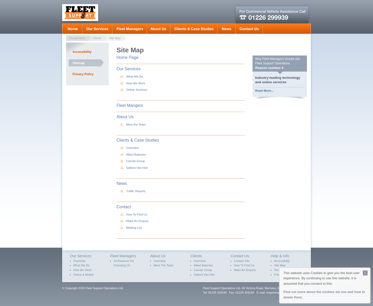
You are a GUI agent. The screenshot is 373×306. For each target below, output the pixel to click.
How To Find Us (136, 214)
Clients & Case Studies (194, 29)
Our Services (97, 29)
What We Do (134, 76)
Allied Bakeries (136, 154)
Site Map (114, 38)
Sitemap (79, 63)
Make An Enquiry (137, 220)
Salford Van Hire (137, 167)
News (227, 29)
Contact (124, 207)
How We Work (135, 83)
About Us (158, 29)
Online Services (136, 89)
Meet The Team (164, 265)
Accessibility (82, 52)
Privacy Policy (83, 74)
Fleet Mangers (129, 29)
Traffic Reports (136, 191)
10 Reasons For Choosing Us (123, 263)
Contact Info (241, 260)
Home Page (128, 57)
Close (365, 272)
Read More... (264, 91)
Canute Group (135, 161)
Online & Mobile (83, 274)
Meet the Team (136, 124)
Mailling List (134, 227)
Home (72, 29)
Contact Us (249, 29)
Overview (132, 147)
